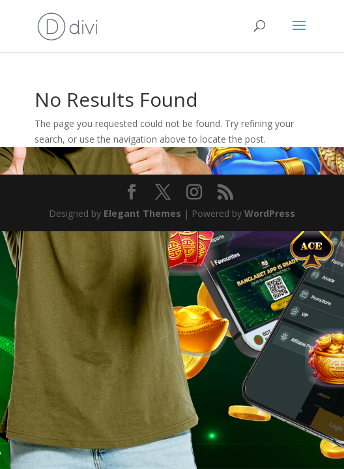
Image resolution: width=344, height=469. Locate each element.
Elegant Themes (142, 213)
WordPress (269, 213)
